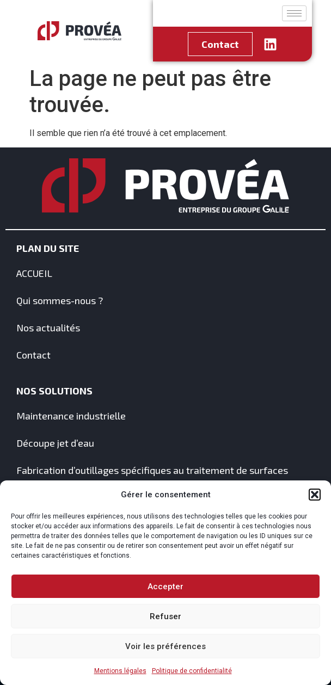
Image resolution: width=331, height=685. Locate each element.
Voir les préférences (165, 646)
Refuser (165, 616)
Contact (33, 355)
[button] (314, 494)
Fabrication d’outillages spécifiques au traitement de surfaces (152, 470)
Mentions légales (120, 671)
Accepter (165, 586)
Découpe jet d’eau (55, 443)
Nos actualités (48, 328)
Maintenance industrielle (71, 416)
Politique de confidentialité (192, 671)
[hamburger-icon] (294, 13)
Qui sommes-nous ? (59, 300)
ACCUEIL (34, 273)
